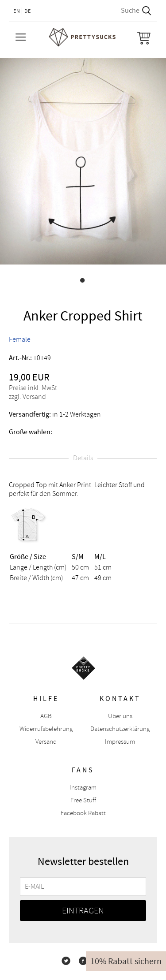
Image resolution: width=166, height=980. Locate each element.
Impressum (120, 742)
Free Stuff (83, 800)
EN (16, 11)
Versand (46, 742)
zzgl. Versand (27, 396)
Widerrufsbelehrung (46, 729)
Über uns (120, 716)
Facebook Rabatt (83, 813)
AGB (46, 716)
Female (20, 339)
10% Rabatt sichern (126, 961)
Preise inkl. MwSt (33, 388)
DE (27, 11)
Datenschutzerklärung (120, 729)
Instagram (83, 787)
